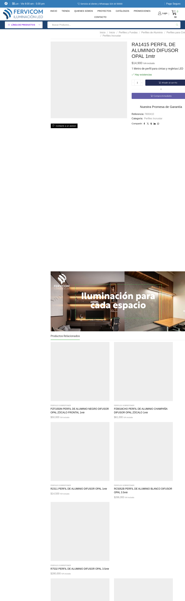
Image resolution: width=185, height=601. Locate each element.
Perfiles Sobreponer (61, 373)
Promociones (142, 11)
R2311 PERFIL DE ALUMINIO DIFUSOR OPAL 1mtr (121, 380)
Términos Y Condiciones (113, 543)
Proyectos (104, 11)
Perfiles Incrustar (112, 35)
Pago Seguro (173, 3)
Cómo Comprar (108, 521)
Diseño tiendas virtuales (158, 595)
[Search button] (177, 25)
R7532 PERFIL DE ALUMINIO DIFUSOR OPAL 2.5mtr (62, 439)
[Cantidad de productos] (137, 83)
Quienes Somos (83, 11)
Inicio (53, 11)
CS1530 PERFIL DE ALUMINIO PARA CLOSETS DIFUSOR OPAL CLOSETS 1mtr (92, 440)
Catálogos (122, 11)
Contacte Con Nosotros (112, 575)
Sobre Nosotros (108, 553)
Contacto (100, 17)
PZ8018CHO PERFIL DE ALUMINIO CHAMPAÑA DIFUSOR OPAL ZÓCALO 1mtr (91, 383)
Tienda (66, 11)
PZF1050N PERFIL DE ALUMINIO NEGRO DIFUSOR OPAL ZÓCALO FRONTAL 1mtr (63, 383)
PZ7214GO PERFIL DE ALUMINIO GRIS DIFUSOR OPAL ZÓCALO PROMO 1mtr (120, 446)
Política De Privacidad (112, 532)
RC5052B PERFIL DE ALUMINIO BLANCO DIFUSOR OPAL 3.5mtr (151, 382)
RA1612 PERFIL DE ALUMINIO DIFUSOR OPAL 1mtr (150, 439)
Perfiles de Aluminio (152, 32)
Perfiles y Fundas (128, 32)
